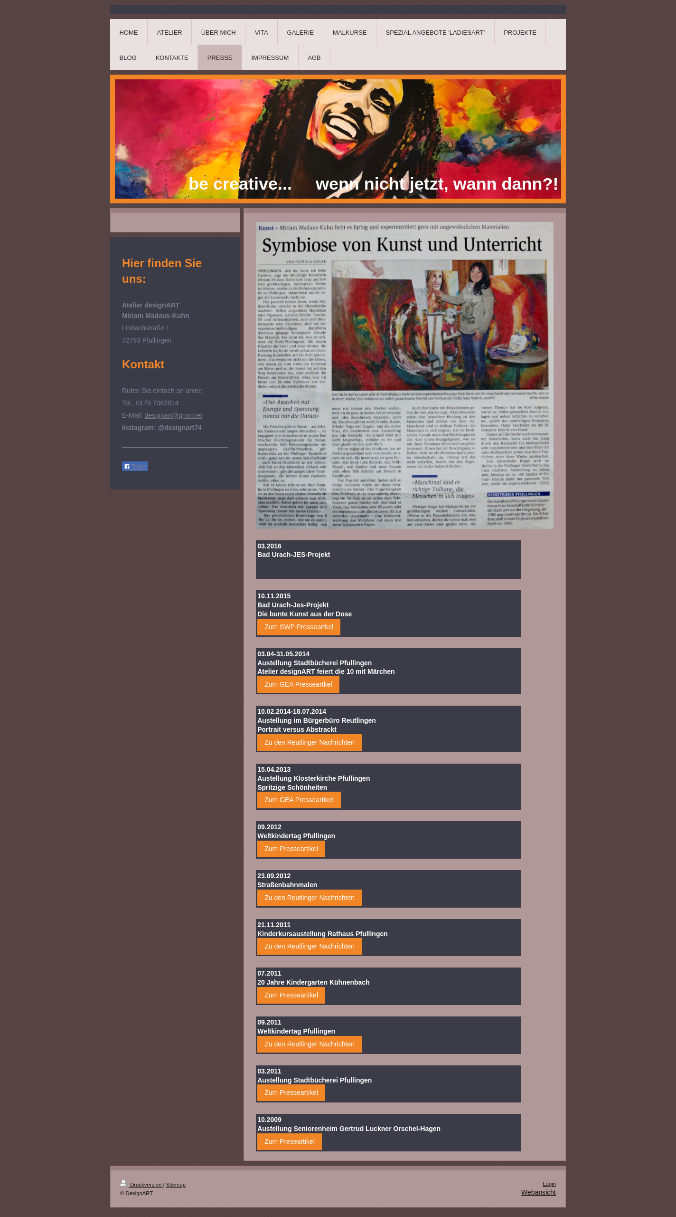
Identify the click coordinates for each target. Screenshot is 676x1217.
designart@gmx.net (173, 415)
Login (549, 1184)
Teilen (135, 466)
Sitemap (176, 1185)
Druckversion (141, 1185)
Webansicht (538, 1192)
